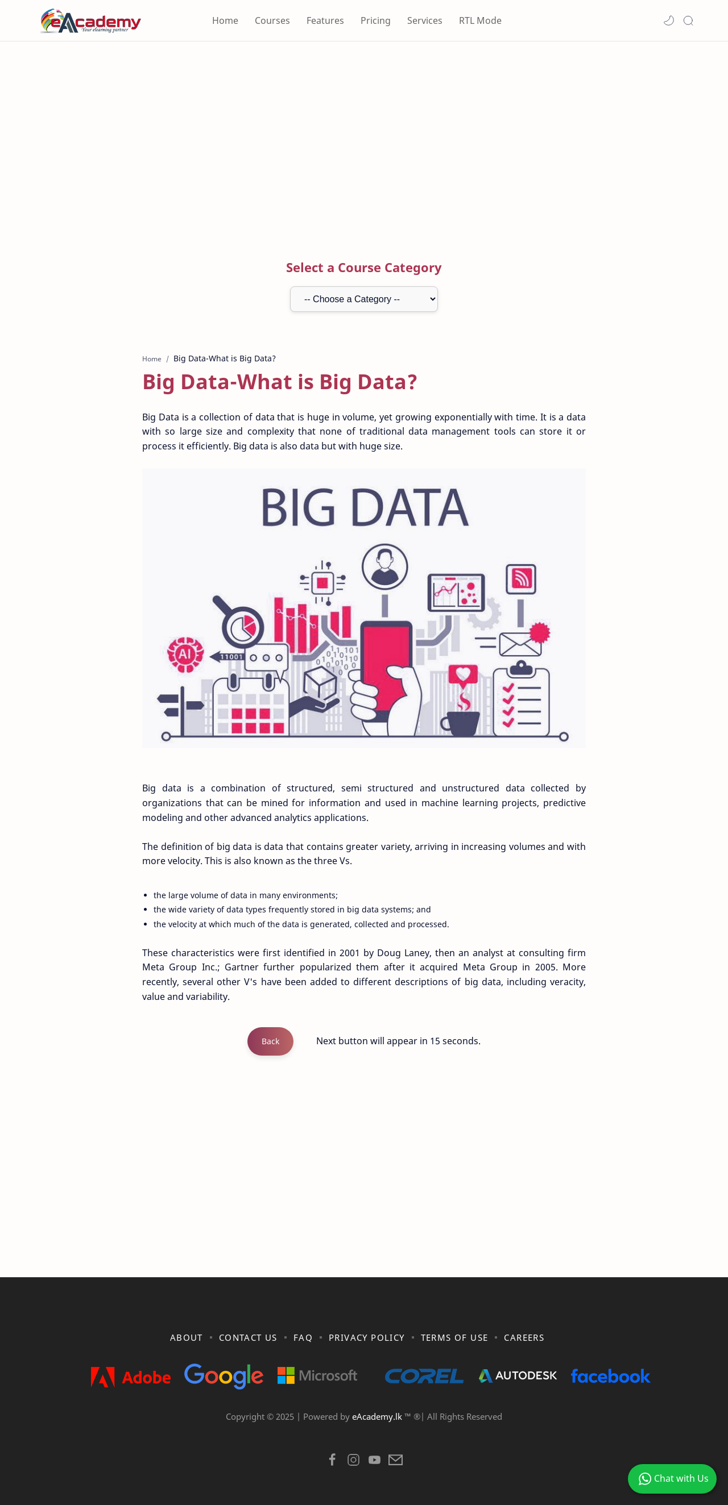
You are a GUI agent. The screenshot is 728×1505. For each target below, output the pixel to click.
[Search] (688, 20)
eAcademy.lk (378, 1416)
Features (325, 20)
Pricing (376, 20)
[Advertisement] (364, 138)
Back (270, 1041)
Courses (272, 20)
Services (424, 20)
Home (225, 20)
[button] (668, 20)
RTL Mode (480, 20)
